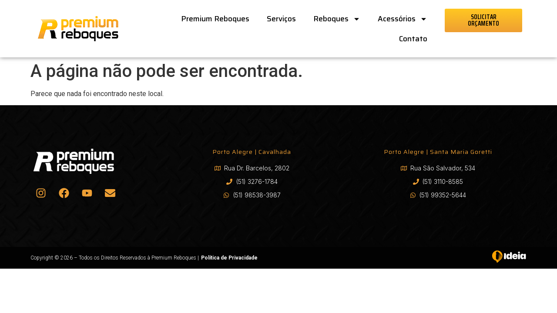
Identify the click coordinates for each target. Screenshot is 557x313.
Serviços (281, 18)
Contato (413, 38)
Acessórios (402, 19)
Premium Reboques (215, 18)
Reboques (336, 19)
